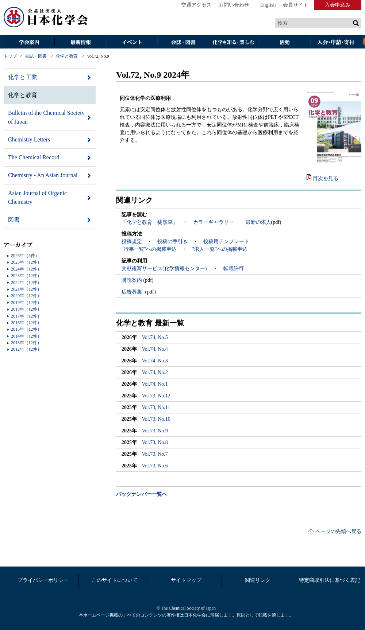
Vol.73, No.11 (156, 407)
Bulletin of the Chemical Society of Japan (46, 117)
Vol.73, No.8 (155, 442)
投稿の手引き (172, 241)
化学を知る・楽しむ (233, 42)
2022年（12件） (26, 282)
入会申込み (337, 5)
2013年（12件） (26, 342)
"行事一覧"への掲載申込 (149, 249)
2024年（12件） (26, 269)
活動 (284, 42)
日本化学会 (46, 17)
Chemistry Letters (29, 139)
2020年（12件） (26, 295)
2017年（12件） (26, 316)
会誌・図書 (182, 42)
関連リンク (257, 580)
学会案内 (29, 42)
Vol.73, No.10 (156, 419)
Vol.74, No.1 (155, 384)
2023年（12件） (26, 275)
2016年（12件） (26, 322)
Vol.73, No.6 (155, 465)
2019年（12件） (26, 302)
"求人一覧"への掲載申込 (219, 249)
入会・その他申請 (335, 42)
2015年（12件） (26, 329)
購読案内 (132, 280)
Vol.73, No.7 (155, 454)
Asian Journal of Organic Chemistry (37, 197)
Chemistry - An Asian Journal (42, 175)
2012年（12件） (26, 349)
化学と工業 (22, 77)
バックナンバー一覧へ (141, 494)
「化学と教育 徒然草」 (150, 222)
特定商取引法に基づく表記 (329, 580)
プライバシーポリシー (43, 580)
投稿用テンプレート (226, 241)
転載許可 (233, 268)
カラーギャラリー (213, 222)
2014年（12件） (26, 336)
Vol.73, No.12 (156, 395)
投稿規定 (132, 241)
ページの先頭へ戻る (338, 531)
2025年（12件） (26, 262)
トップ (10, 56)
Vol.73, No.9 (155, 430)
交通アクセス (196, 5)
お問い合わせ (234, 5)
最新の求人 (258, 222)
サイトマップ (186, 580)
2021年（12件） (26, 289)
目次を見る (325, 178)
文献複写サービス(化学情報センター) (165, 268)
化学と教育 (67, 56)
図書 (14, 220)
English (268, 5)
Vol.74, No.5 (155, 337)
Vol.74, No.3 (155, 360)
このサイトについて (115, 580)
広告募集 (132, 292)
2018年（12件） (26, 309)
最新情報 (80, 42)
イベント (131, 42)
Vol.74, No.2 (155, 372)
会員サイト (295, 5)
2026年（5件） (25, 255)
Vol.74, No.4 (155, 349)
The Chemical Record (33, 157)
